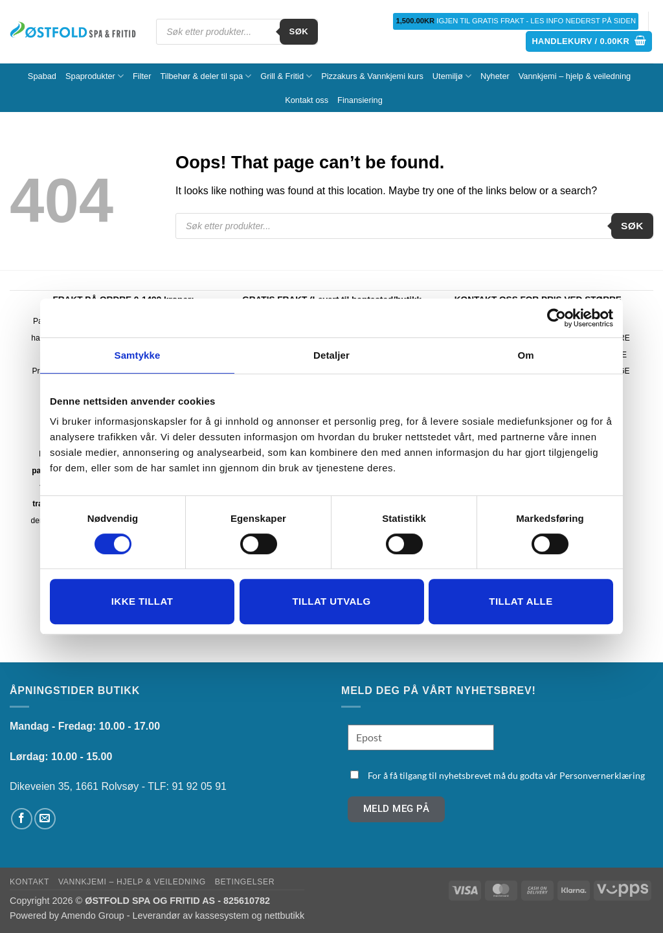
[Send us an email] (45, 818)
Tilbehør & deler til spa (205, 76)
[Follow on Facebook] (21, 818)
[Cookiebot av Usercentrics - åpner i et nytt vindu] (556, 318)
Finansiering (360, 100)
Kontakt (29, 881)
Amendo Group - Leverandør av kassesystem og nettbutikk (182, 915)
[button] (589, 41)
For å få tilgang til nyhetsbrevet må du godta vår (506, 775)
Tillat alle (520, 601)
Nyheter (495, 76)
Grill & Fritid (286, 76)
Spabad (42, 76)
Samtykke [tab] (138, 355)
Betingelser (245, 881)
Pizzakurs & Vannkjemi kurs (372, 76)
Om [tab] (525, 355)
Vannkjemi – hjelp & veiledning (575, 76)
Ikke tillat (142, 601)
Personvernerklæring (602, 775)
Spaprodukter (94, 76)
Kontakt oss (306, 100)
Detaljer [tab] (331, 355)
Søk (299, 31)
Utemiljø (452, 76)
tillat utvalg (331, 601)
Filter (142, 76)
